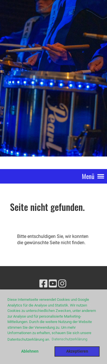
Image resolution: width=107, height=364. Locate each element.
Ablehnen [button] (30, 351)
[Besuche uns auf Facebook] (43, 283)
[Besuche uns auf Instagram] (62, 283)
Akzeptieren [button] (77, 351)
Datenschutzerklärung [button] (69, 339)
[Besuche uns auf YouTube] (53, 283)
